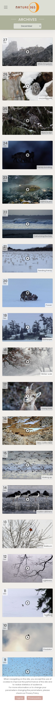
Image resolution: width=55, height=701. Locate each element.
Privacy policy (34, 698)
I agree (19, 698)
